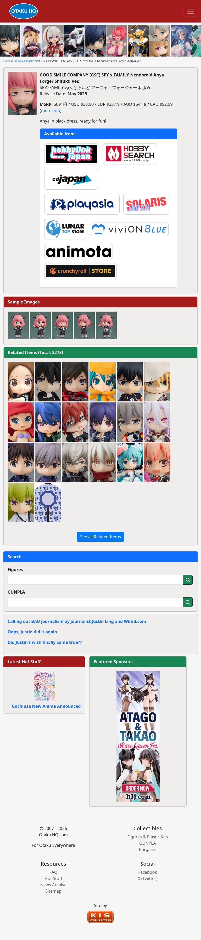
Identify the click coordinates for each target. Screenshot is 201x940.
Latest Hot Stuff (24, 662)
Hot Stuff (53, 878)
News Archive (53, 885)
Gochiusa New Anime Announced (46, 706)
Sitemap (53, 891)
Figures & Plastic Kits (26, 61)
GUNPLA (16, 592)
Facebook (147, 872)
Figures (15, 569)
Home (7, 61)
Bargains (147, 849)
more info (50, 110)
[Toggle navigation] (190, 11)
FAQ (53, 872)
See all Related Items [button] (100, 537)
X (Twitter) (148, 878)
